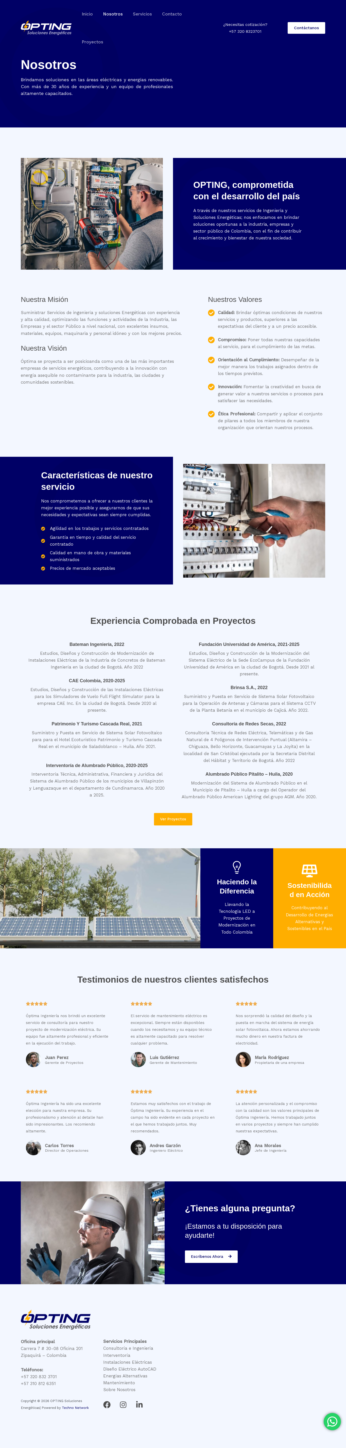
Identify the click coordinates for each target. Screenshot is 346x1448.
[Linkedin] (139, 1405)
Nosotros (110, 14)
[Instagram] (123, 1405)
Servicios (138, 14)
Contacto (167, 14)
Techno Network (75, 1408)
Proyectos (196, 14)
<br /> (255, 1367)
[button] (306, 14)
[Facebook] (107, 1405)
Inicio (86, 14)
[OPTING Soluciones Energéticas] (46, 13)
